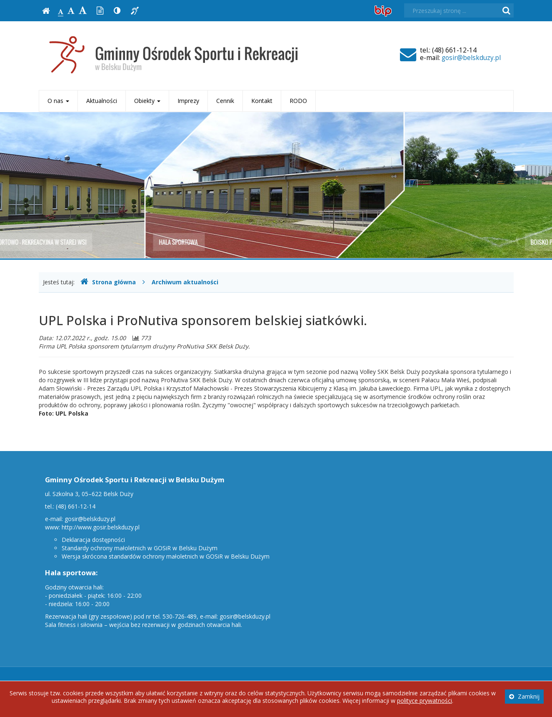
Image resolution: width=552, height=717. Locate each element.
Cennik (225, 101)
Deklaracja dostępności (93, 540)
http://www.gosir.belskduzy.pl (101, 527)
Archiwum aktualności (185, 282)
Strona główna (108, 282)
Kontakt (261, 101)
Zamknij (524, 696)
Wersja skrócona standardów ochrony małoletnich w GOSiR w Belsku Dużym (166, 556)
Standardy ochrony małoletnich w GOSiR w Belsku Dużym (139, 548)
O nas (58, 101)
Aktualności (101, 101)
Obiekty (147, 101)
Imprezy (188, 101)
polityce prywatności (424, 700)
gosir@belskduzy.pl (471, 57)
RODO (298, 101)
